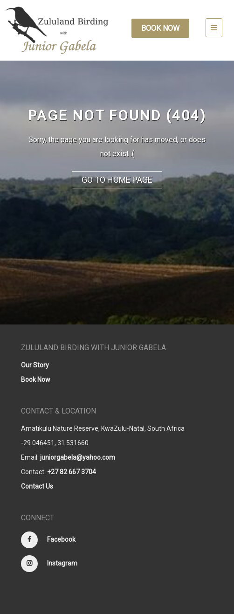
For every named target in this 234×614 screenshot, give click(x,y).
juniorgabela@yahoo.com (77, 457)
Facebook (61, 539)
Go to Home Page (117, 180)
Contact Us (37, 486)
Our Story (35, 365)
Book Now (160, 28)
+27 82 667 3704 (71, 472)
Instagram (62, 563)
